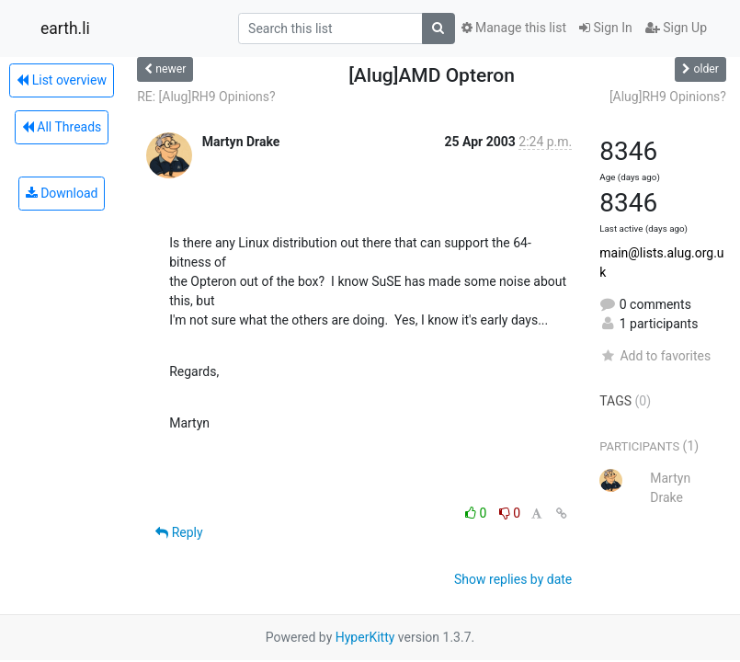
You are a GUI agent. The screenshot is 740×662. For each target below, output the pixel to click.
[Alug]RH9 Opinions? (667, 96)
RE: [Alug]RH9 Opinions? (206, 96)
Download (62, 193)
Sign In (605, 27)
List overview (62, 80)
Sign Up (676, 27)
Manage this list (513, 27)
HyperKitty (365, 637)
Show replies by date (513, 579)
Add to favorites (655, 355)
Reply (178, 532)
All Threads (61, 127)
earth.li (65, 28)
